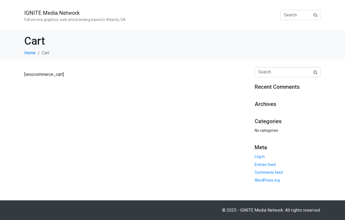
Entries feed (265, 164)
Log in (260, 156)
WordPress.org (267, 180)
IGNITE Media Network (52, 13)
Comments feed (269, 172)
